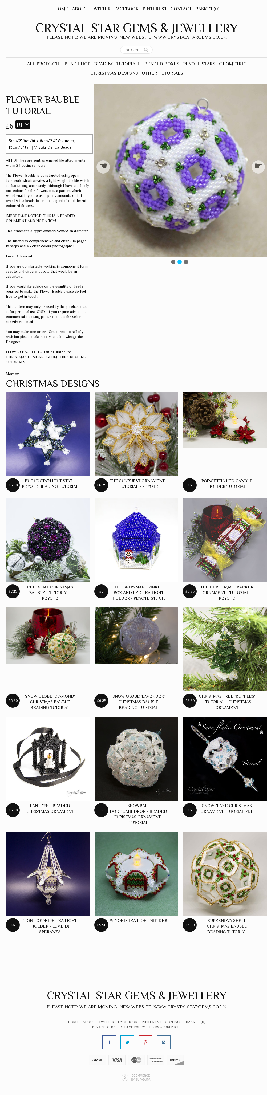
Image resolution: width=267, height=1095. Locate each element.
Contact (181, 8)
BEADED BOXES (161, 63)
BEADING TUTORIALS (117, 63)
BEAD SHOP (77, 63)
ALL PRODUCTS (44, 63)
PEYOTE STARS (199, 63)
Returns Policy (132, 1027)
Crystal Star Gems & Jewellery (136, 28)
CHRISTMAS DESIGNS (114, 73)
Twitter (101, 8)
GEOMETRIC (232, 63)
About (79, 8)
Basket (207, 8)
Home (61, 8)
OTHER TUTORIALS (162, 73)
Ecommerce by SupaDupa (140, 1077)
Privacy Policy (104, 1027)
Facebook (126, 8)
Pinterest (155, 8)
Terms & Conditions (165, 1027)
